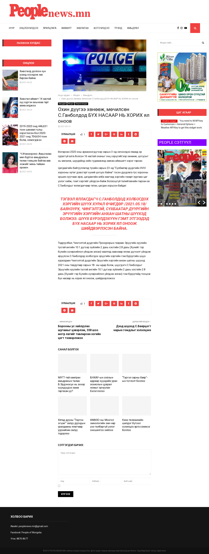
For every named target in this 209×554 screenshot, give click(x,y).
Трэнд (118, 28)
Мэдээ (71, 104)
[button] (199, 202)
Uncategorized (166, 154)
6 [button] (175, 204)
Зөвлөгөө (83, 28)
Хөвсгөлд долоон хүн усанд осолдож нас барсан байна (33, 75)
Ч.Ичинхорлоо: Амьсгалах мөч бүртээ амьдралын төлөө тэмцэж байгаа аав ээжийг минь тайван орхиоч (35, 160)
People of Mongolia (31, 532)
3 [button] (167, 204)
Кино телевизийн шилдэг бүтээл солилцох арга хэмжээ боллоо (136, 425)
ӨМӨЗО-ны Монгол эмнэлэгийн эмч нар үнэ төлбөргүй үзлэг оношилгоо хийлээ (102, 425)
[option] (182, 178)
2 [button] (164, 204)
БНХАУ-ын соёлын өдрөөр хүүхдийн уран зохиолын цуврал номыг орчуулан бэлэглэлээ (103, 384)
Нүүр (12, 28)
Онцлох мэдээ (28, 28)
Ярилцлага (49, 28)
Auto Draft (170, 186)
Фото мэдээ (101, 28)
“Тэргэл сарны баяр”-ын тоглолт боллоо (135, 379)
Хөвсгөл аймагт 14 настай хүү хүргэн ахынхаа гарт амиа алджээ (35, 102)
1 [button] (161, 204)
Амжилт (66, 28)
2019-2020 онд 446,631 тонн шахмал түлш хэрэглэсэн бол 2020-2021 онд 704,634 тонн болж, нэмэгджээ (34, 133)
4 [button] (170, 204)
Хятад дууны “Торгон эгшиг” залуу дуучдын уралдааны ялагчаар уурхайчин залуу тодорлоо (71, 426)
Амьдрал (133, 28)
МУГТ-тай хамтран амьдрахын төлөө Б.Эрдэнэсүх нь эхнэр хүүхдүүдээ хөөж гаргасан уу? (71, 384)
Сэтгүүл (180, 154)
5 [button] (172, 204)
